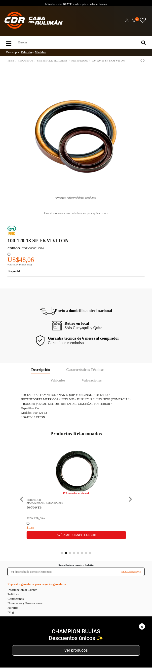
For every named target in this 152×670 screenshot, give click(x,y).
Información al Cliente (22, 590)
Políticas (13, 594)
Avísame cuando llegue (76, 535)
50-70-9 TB (34, 507)
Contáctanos (15, 599)
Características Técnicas (85, 370)
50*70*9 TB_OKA (36, 518)
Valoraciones (92, 380)
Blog (10, 612)
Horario (12, 607)
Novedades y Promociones (24, 603)
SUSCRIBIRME (131, 572)
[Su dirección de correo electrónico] (63, 572)
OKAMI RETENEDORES (50, 502)
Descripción (40, 370)
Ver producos (76, 650)
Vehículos (57, 380)
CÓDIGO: (14, 248)
